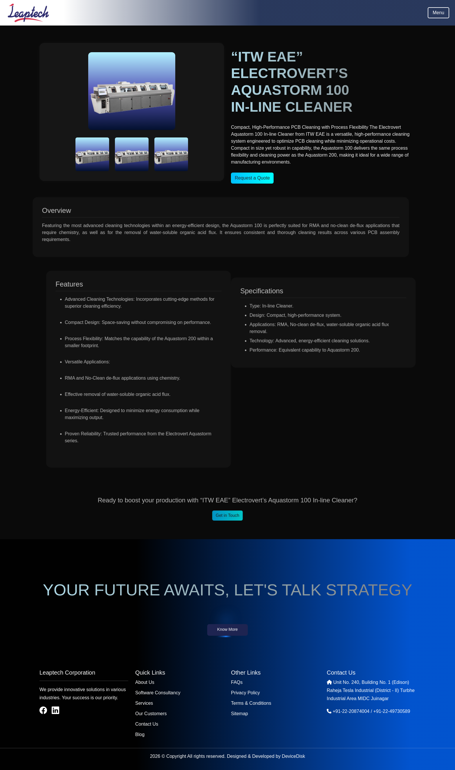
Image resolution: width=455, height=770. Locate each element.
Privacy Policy (245, 692)
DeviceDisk (293, 756)
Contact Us (146, 724)
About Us (144, 682)
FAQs (237, 682)
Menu (438, 12)
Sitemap (239, 713)
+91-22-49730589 (391, 711)
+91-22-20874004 (351, 711)
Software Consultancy (157, 692)
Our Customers (151, 713)
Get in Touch (227, 513)
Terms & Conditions (251, 703)
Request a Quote (252, 177)
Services (144, 703)
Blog (140, 734)
